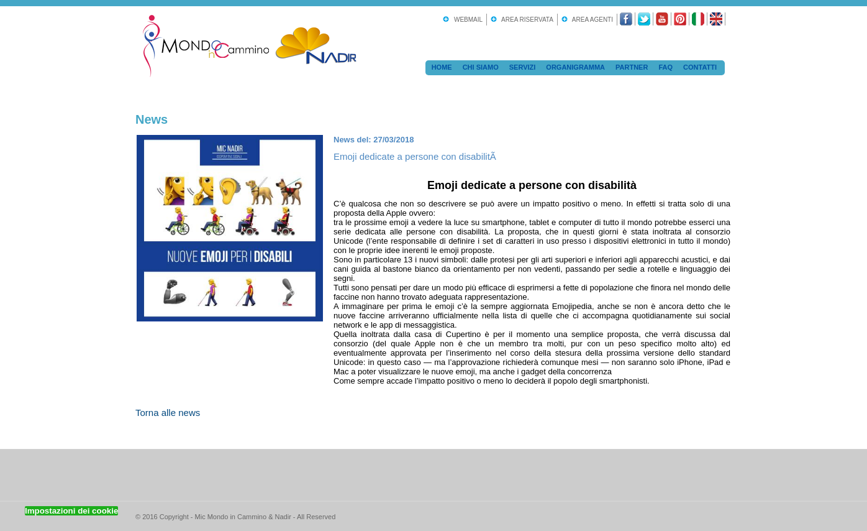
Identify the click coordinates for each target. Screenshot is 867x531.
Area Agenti (591, 19)
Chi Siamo (481, 67)
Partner (631, 67)
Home (442, 67)
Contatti (700, 67)
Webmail (466, 19)
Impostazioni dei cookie (71, 510)
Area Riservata (525, 19)
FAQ (665, 67)
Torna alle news (167, 412)
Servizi (522, 67)
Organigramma (575, 67)
